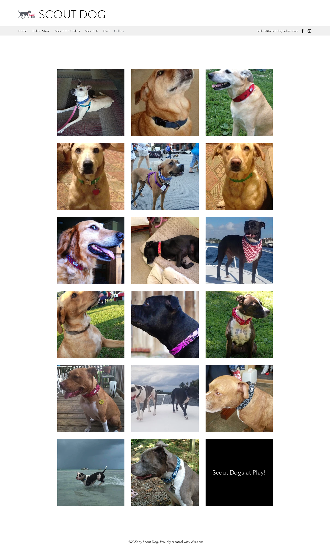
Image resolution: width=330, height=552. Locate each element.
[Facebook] (302, 31)
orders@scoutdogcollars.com (278, 31)
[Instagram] (309, 31)
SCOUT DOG (72, 14)
